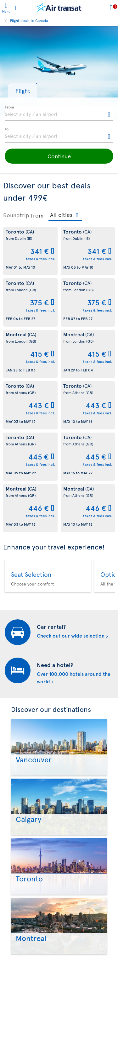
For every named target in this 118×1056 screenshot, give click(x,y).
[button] (22, 90)
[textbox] (59, 113)
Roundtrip (16, 215)
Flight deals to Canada (29, 20)
